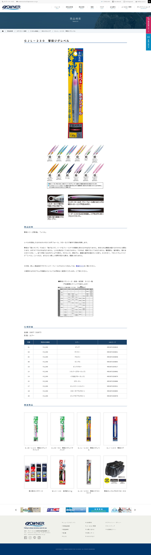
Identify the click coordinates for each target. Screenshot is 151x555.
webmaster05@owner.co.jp (27, 1)
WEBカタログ (140, 1)
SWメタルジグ (46, 31)
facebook (116, 1)
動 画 (64, 533)
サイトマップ (111, 526)
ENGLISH (107, 1)
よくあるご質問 (91, 526)
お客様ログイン (111, 529)
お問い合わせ (90, 529)
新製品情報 (66, 526)
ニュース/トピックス (69, 522)
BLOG (65, 536)
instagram (128, 1)
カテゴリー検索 (22, 31)
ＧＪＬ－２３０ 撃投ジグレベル (65, 31)
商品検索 (10, 31)
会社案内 (89, 522)
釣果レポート (90, 533)
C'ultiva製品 (34, 31)
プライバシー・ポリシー (114, 522)
